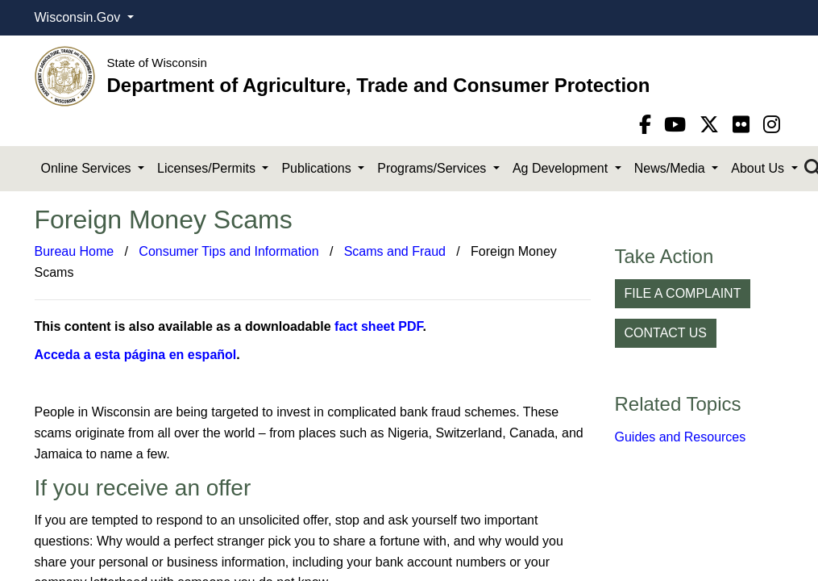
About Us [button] (759, 168)
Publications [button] (318, 168)
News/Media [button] (671, 168)
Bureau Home (74, 251)
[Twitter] (712, 125)
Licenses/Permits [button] (208, 168)
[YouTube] (677, 125)
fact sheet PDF (378, 326)
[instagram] (771, 125)
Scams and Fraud (395, 251)
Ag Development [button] (562, 168)
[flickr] (744, 125)
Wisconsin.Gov (79, 17)
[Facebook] (648, 125)
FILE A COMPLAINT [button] (683, 293)
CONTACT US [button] (666, 333)
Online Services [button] (88, 168)
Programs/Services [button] (433, 168)
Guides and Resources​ (680, 437)
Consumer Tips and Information (228, 251)
